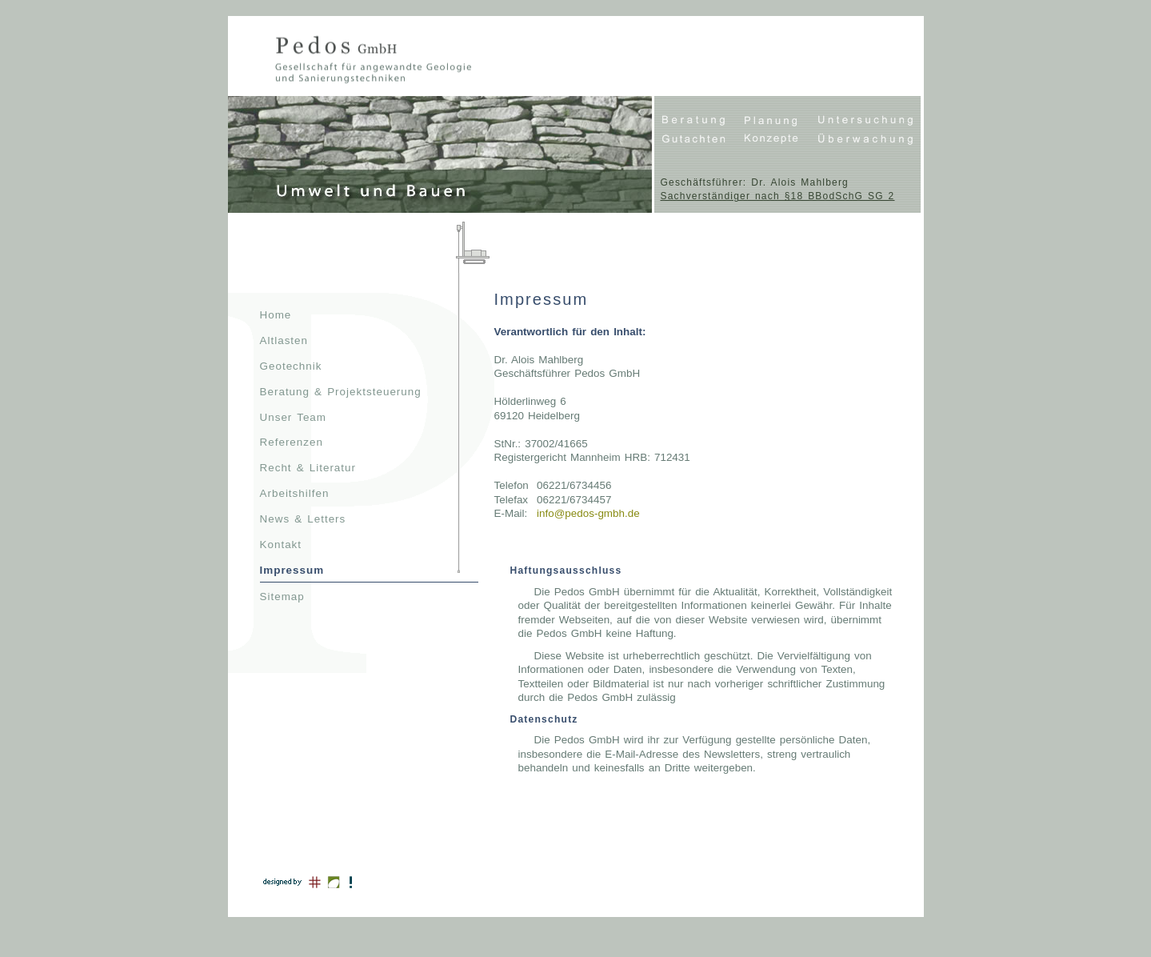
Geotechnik (291, 366)
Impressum (292, 570)
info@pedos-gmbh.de (588, 513)
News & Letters (303, 519)
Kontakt (281, 545)
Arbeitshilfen (295, 493)
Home (276, 315)
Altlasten (284, 340)
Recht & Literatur (308, 468)
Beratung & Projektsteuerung (341, 392)
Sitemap (282, 597)
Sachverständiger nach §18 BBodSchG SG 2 (778, 196)
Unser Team (293, 417)
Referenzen (291, 442)
